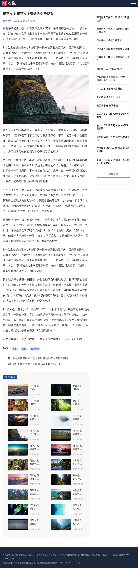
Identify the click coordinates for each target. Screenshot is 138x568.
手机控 (38, 563)
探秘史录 (7, 563)
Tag (57, 563)
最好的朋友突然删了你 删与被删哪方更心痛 (36, 363)
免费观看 (35, 349)
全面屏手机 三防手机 (107, 105)
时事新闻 (7, 20)
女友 (24, 349)
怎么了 (31, 563)
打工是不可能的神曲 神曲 (110, 88)
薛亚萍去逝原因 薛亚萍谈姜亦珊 (113, 48)
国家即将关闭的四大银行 (109, 68)
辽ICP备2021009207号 (70, 563)
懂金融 (52, 563)
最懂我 (24, 563)
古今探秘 (16, 563)
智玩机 (45, 563)
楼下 (15, 349)
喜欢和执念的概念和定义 (109, 40)
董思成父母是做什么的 (108, 97)
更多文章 (113, 174)
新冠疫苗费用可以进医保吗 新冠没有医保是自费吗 (40, 358)
